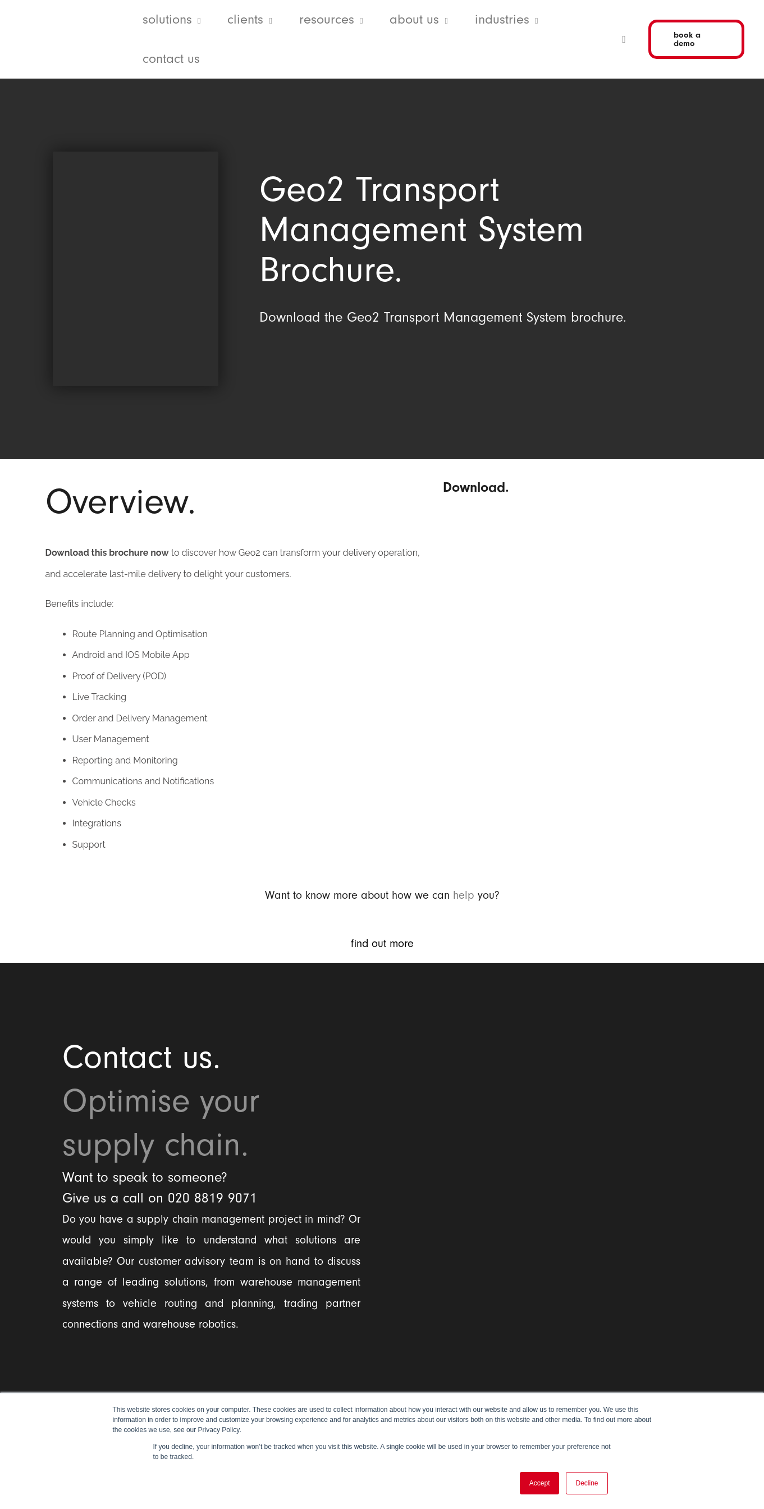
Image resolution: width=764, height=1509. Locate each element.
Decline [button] (586, 1483)
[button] (196, 19)
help (463, 895)
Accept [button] (539, 1483)
